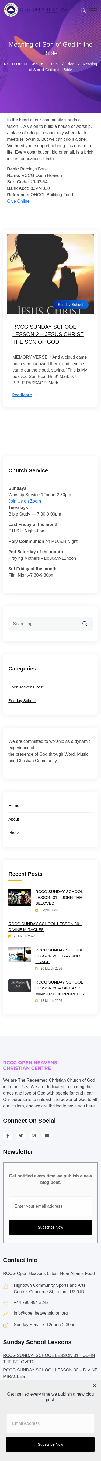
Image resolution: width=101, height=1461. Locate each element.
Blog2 (13, 832)
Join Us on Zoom (24, 501)
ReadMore (22, 394)
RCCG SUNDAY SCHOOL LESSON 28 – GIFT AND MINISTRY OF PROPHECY (60, 988)
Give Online (18, 201)
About (13, 819)
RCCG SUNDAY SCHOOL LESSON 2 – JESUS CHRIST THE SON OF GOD (48, 334)
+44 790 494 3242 (31, 1302)
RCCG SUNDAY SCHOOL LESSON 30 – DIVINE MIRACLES (45, 926)
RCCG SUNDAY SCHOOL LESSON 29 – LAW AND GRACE (59, 956)
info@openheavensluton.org (41, 1313)
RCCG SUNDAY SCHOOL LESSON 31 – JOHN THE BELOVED (59, 897)
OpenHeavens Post (25, 687)
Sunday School (70, 304)
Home (13, 805)
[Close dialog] (94, 1386)
